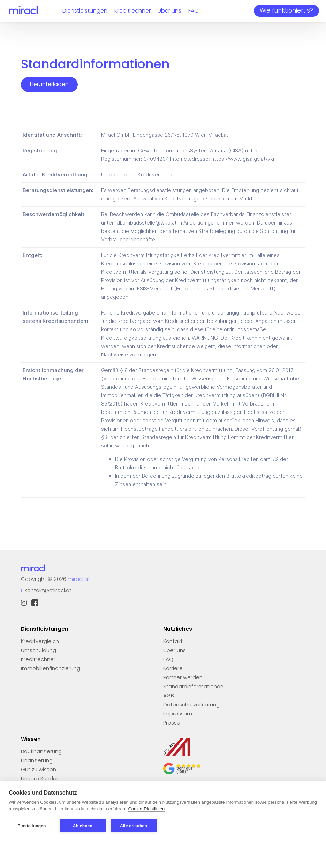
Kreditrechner (132, 11)
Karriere (173, 668)
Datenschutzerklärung (191, 704)
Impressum (177, 713)
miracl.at (79, 579)
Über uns (169, 11)
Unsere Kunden (40, 778)
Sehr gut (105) (184, 770)
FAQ (193, 11)
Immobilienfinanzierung (50, 668)
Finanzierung (37, 760)
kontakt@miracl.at (48, 590)
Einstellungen (31, 826)
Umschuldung (38, 650)
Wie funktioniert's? (286, 10)
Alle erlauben (133, 826)
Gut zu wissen (38, 769)
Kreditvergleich (40, 641)
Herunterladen (49, 84)
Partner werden (183, 677)
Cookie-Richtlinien (146, 809)
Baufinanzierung (41, 751)
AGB (168, 695)
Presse (171, 722)
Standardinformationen (193, 686)
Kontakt (173, 641)
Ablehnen (82, 826)
